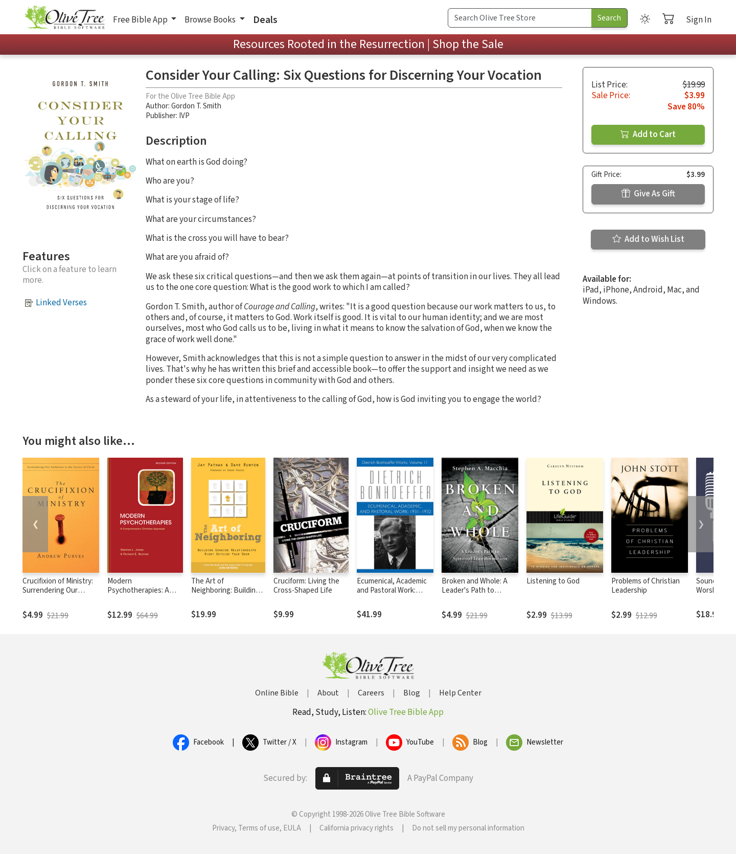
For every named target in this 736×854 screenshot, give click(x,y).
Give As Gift (648, 194)
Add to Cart (648, 134)
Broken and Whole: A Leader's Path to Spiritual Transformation (480, 591)
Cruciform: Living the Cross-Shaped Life (306, 586)
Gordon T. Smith (196, 106)
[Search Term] (520, 18)
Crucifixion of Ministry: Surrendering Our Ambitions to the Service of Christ (57, 596)
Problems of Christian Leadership (645, 586)
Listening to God (553, 581)
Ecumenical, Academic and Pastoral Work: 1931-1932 (392, 591)
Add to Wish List (648, 239)
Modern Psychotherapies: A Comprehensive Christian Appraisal (138, 596)
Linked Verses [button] (61, 303)
